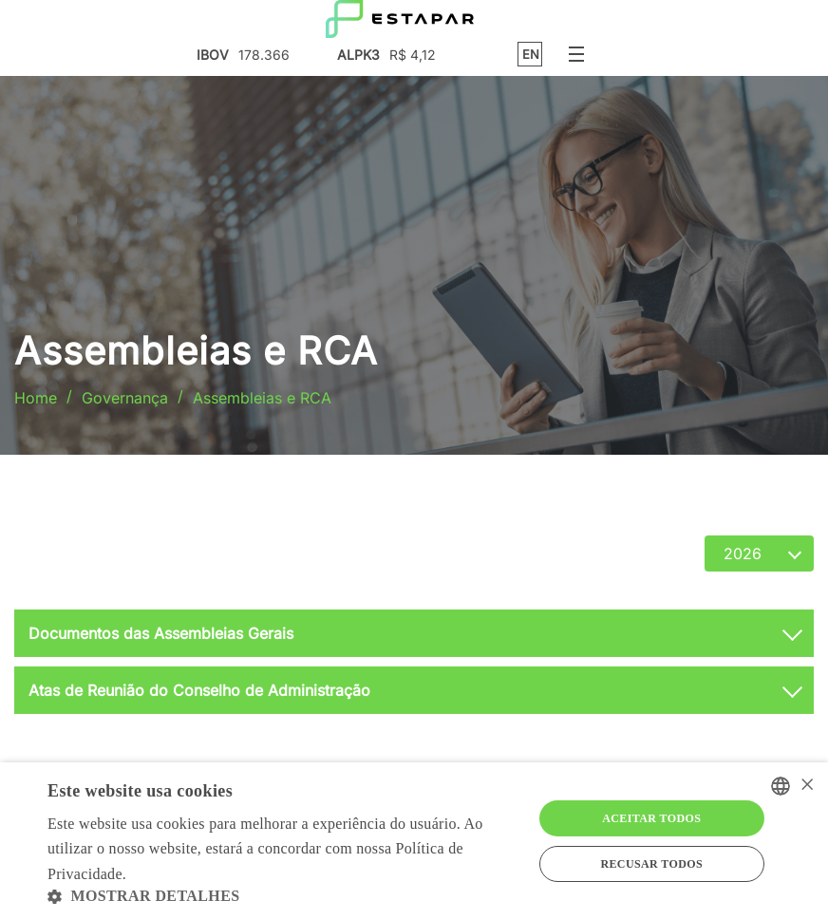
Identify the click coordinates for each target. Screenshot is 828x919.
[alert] (414, 840)
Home (35, 397)
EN (530, 54)
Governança (125, 397)
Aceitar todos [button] (651, 818)
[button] (282, 896)
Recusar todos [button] (651, 864)
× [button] (807, 785)
